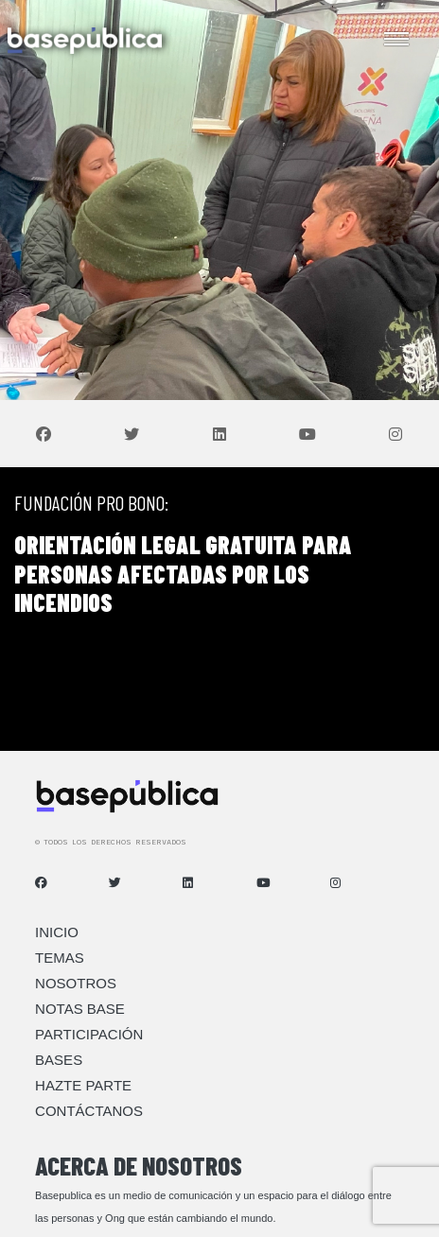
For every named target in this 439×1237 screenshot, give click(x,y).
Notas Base (80, 1008)
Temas (59, 957)
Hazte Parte (83, 1085)
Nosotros (75, 983)
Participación (89, 1034)
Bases (58, 1059)
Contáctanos (89, 1111)
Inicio (57, 932)
